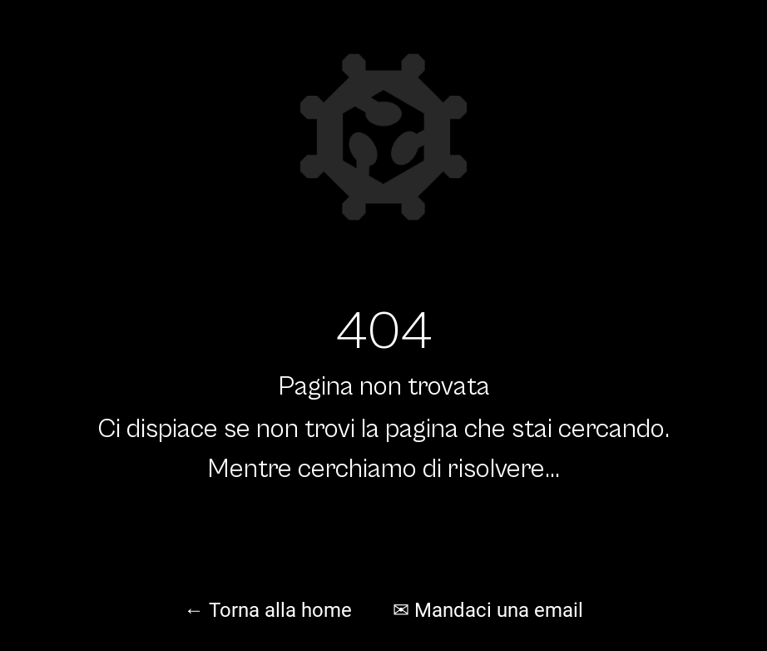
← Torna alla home (268, 610)
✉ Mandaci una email (488, 610)
